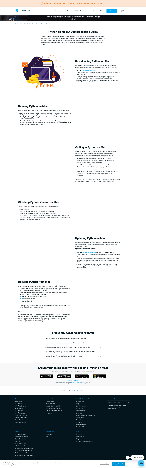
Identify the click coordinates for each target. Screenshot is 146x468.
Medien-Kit (49, 434)
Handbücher (80, 436)
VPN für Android (20, 408)
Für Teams (18, 441)
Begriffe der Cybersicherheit (84, 441)
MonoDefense (77, 383)
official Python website (89, 70)
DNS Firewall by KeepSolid (53, 408)
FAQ (77, 439)
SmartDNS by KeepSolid (53, 406)
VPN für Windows (20, 406)
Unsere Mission (80, 417)
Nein (81, 390)
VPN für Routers (20, 413)
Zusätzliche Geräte (20, 439)
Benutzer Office (80, 427)
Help (24, 23)
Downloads (93, 11)
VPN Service (18, 23)
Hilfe (101, 11)
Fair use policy (80, 410)
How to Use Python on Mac (43, 23)
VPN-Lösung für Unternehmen (24, 448)
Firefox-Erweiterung (21, 417)
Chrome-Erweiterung (21, 415)
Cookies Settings (104, 464)
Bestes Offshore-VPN (21, 453)
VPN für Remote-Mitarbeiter (23, 450)
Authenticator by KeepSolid (54, 410)
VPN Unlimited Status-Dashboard (86, 415)
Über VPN (79, 434)
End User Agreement (82, 406)
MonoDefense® (50, 403)
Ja (77, 390)
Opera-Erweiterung (20, 420)
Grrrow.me (49, 413)
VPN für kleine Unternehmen (23, 446)
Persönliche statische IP (22, 436)
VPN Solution (30, 23)
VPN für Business (80, 11)
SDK (47, 436)
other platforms (73, 381)
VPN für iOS (18, 403)
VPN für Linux (19, 410)
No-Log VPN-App (81, 424)
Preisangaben (59, 11)
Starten (112, 11)
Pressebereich (80, 420)
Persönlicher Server (21, 434)
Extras (69, 11)
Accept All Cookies (118, 464)
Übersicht (79, 422)
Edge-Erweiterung (20, 422)
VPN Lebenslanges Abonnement (24, 455)
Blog (77, 403)
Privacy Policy (80, 408)
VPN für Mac (19, 401)
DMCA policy (80, 413)
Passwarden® (50, 401)
